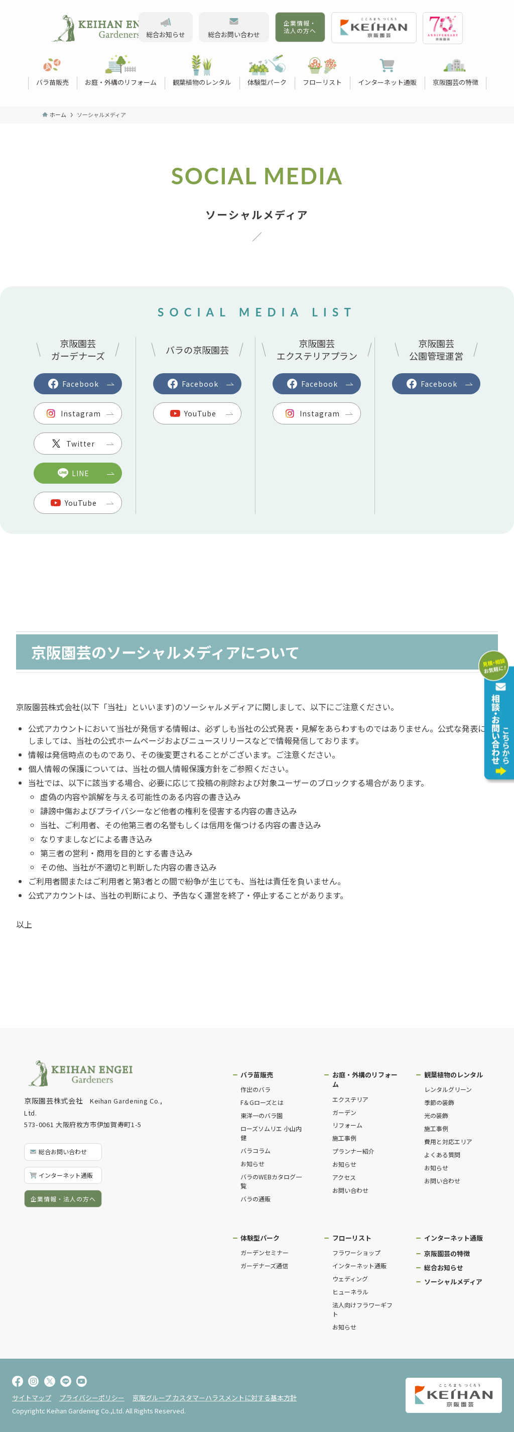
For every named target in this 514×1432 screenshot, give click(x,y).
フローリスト (351, 1238)
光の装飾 (436, 1115)
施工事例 (344, 1138)
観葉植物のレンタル (453, 1074)
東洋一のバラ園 (261, 1115)
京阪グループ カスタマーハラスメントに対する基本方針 (215, 1397)
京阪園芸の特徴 (447, 1253)
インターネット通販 (359, 1265)
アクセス (344, 1177)
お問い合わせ (350, 1190)
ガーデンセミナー (264, 1252)
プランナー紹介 (353, 1151)
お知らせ (252, 1163)
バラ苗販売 (256, 1074)
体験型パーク (260, 1238)
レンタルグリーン (448, 1089)
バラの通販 (255, 1198)
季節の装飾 (439, 1102)
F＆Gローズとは (262, 1102)
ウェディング (350, 1278)
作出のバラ (255, 1089)
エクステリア (350, 1099)
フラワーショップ (356, 1252)
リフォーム (347, 1125)
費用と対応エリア (448, 1141)
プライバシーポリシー (91, 1397)
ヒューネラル (350, 1291)
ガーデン (344, 1112)
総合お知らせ (443, 1267)
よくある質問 (442, 1154)
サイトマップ (31, 1397)
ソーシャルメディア (453, 1281)
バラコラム (255, 1150)
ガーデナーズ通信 (264, 1265)
